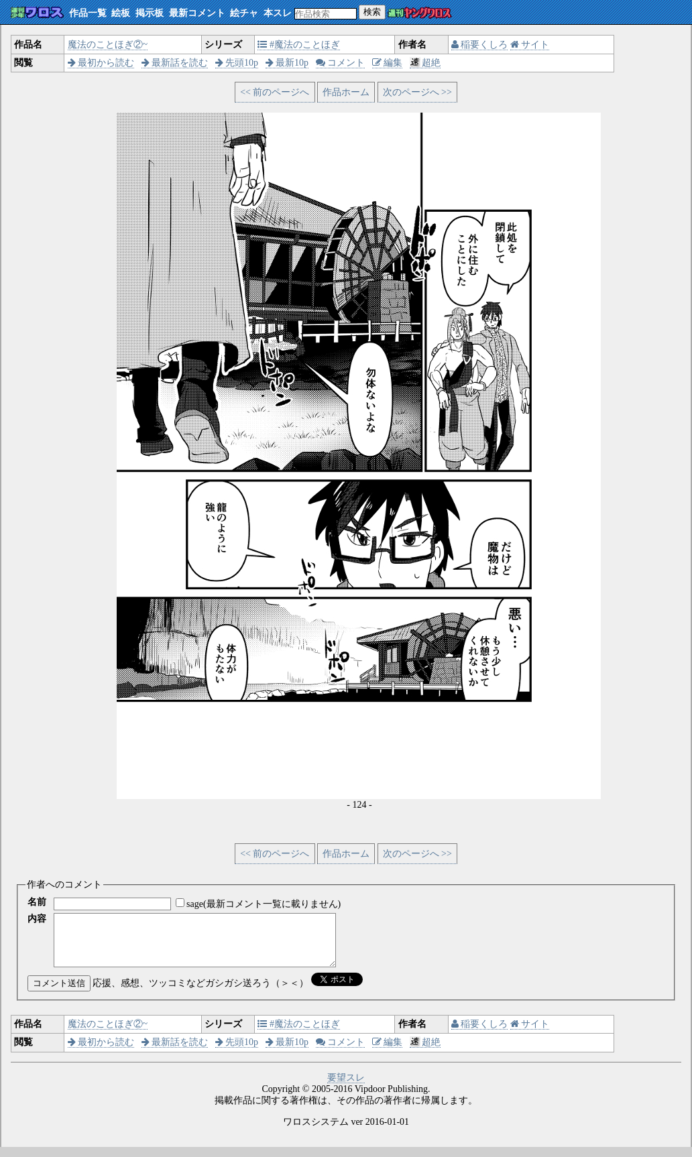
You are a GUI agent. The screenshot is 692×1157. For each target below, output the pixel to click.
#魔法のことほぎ (298, 45)
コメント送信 (59, 993)
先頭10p (237, 63)
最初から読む (101, 63)
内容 (36, 919)
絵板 (120, 13)
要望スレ (346, 1088)
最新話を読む (175, 63)
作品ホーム (346, 92)
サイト (530, 45)
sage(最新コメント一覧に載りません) (263, 904)
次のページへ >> (417, 92)
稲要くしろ (479, 45)
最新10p (287, 63)
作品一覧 (88, 13)
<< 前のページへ (274, 92)
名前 (36, 902)
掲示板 (149, 13)
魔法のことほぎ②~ (108, 45)
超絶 (425, 63)
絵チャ (244, 13)
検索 (372, 12)
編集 (387, 63)
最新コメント (197, 13)
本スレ (278, 13)
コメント (340, 63)
